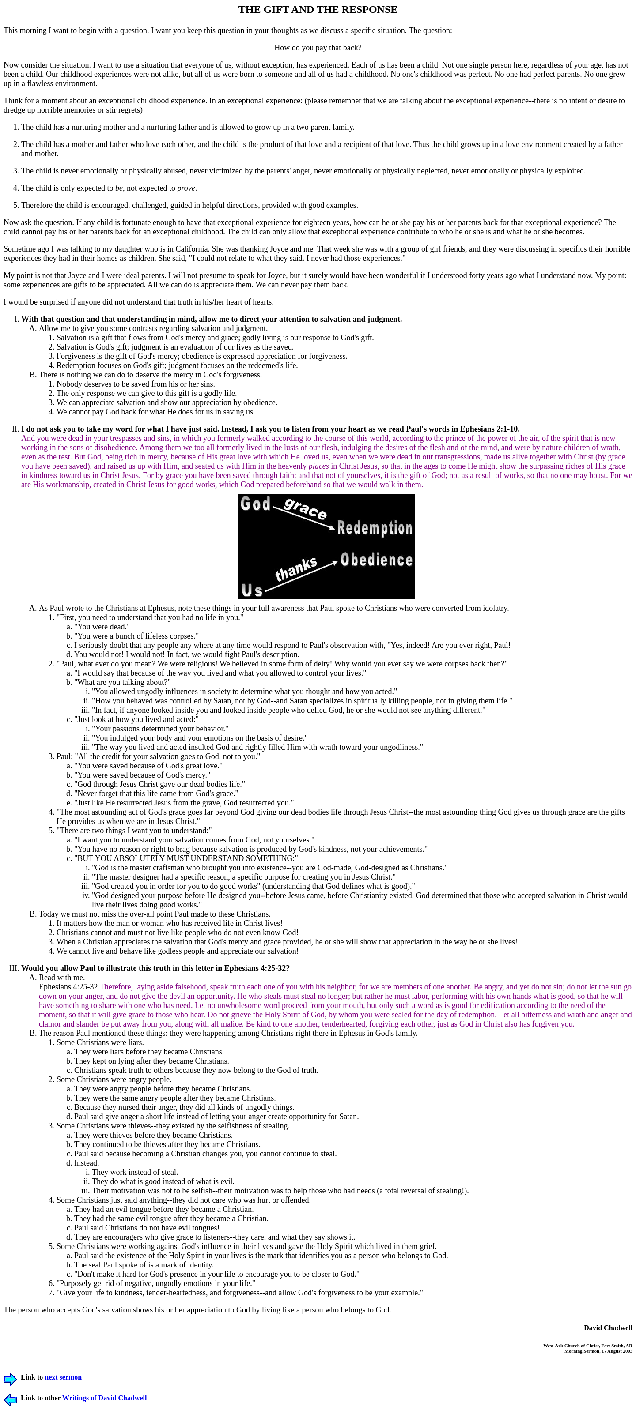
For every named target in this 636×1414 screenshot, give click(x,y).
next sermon (63, 1377)
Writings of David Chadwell (104, 1398)
